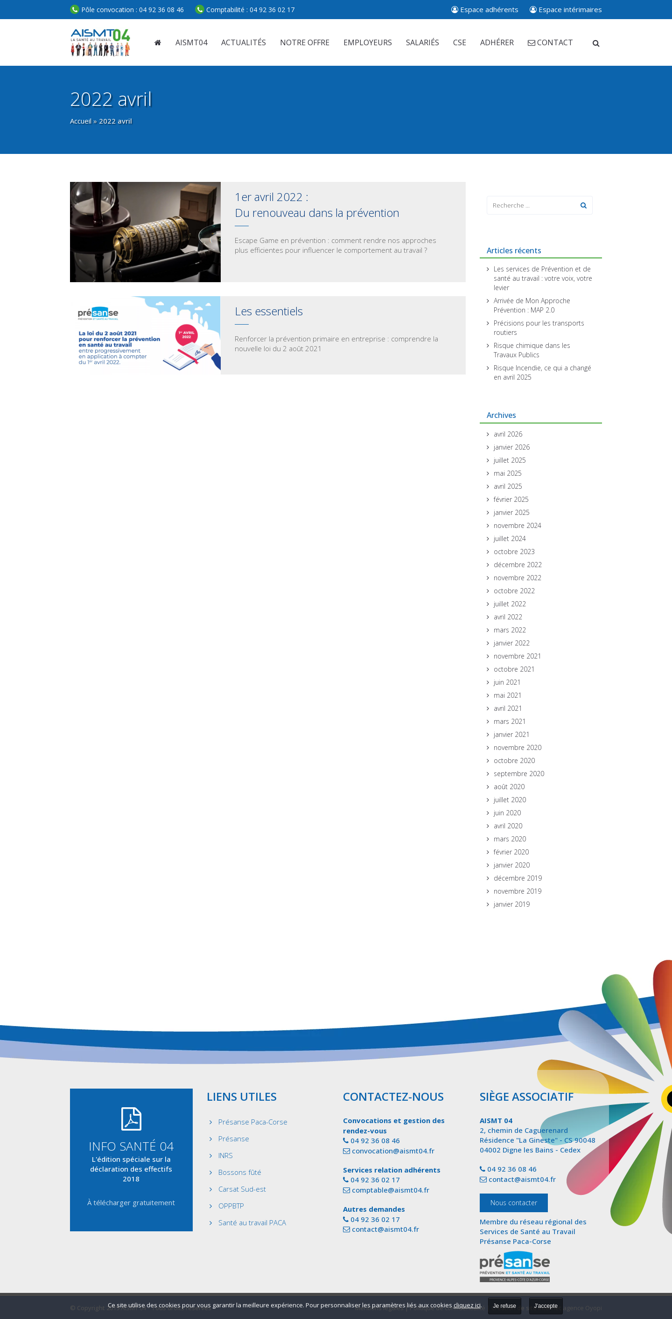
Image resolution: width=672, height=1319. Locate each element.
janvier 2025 (512, 512)
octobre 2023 (514, 551)
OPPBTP (231, 1205)
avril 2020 (508, 825)
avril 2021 (508, 708)
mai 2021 (508, 695)
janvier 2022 (512, 643)
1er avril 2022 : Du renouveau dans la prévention (317, 204)
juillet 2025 (510, 460)
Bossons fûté (239, 1172)
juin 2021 (507, 682)
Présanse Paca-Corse (252, 1121)
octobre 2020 (514, 760)
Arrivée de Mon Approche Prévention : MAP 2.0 (532, 305)
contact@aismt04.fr (385, 1229)
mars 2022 (510, 629)
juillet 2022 (510, 603)
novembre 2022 (517, 577)
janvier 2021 (512, 734)
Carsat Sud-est (242, 1189)
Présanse (233, 1138)
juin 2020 (507, 812)
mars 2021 (510, 721)
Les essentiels (269, 311)
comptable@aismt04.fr (390, 1189)
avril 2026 (508, 434)
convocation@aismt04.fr (393, 1150)
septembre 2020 (519, 773)
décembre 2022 (518, 564)
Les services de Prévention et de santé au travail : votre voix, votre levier (543, 278)
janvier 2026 (512, 447)
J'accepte (546, 1306)
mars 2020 (510, 838)
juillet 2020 (510, 799)
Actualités (243, 42)
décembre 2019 (518, 878)
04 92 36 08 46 (127, 9)
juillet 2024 (510, 538)
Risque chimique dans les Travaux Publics (532, 350)
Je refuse (504, 1306)
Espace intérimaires (566, 9)
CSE (459, 42)
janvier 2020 (512, 865)
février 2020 (511, 851)
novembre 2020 (517, 747)
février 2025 (511, 499)
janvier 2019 (512, 904)
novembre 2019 (517, 891)
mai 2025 (508, 473)
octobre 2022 (514, 590)
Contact (550, 42)
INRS (225, 1155)
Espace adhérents (484, 9)
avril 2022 (508, 616)
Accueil (80, 120)
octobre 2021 (514, 669)
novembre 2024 (517, 525)
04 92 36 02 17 (244, 9)
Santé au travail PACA (252, 1222)
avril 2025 (508, 486)
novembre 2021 (517, 656)
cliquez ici (467, 1305)
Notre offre (304, 42)
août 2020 (509, 786)
